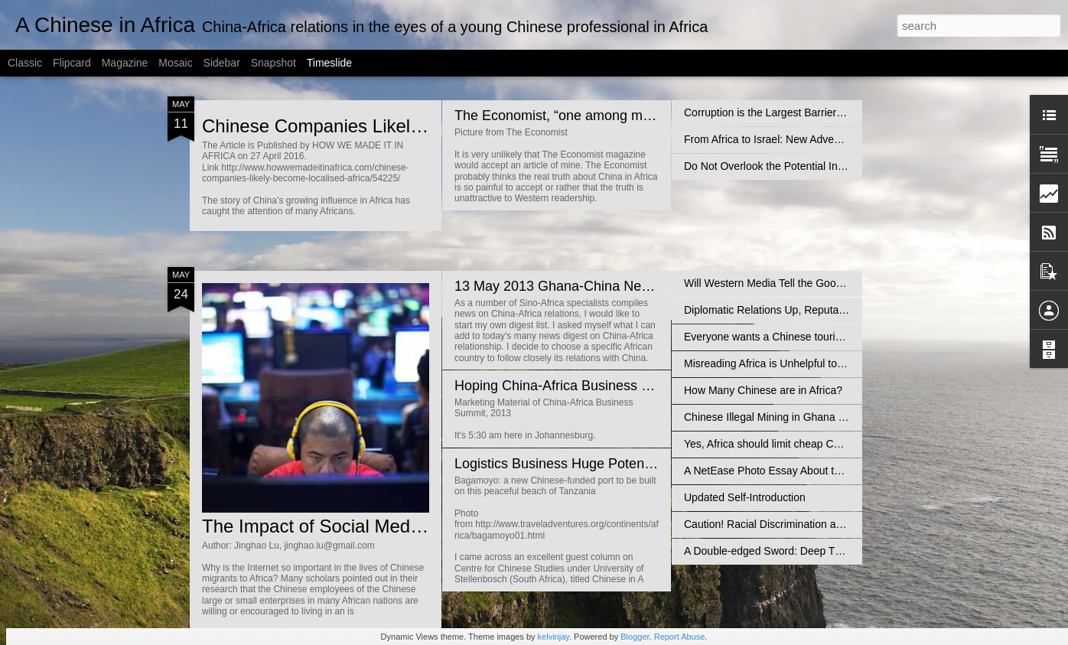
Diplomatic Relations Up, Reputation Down (785, 310)
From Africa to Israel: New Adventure (771, 139)
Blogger (634, 636)
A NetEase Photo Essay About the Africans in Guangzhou (820, 470)
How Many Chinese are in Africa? (763, 390)
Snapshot (273, 63)
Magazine (125, 63)
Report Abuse (679, 636)
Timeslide (329, 63)
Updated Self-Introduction (745, 497)
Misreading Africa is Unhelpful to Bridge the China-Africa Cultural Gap (849, 363)
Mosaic (175, 63)
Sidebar (222, 63)
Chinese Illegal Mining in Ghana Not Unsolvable (797, 417)
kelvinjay (553, 636)
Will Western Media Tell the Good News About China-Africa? (827, 283)
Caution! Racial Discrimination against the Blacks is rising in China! (842, 524)
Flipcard (72, 63)
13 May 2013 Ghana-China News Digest (577, 286)
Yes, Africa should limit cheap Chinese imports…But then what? (834, 444)
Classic (25, 63)
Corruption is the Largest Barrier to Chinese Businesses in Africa (836, 112)
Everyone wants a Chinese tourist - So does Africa (803, 337)
